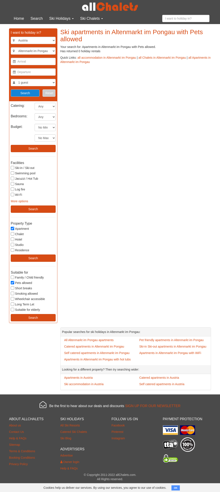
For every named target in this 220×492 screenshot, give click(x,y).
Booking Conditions (22, 457)
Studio (17, 245)
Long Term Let (22, 304)
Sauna (17, 184)
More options (19, 201)
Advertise (66, 455)
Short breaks (21, 288)
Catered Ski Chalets (73, 432)
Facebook (118, 425)
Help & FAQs (17, 438)
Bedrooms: (19, 116)
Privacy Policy (18, 464)
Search (37, 18)
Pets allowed (21, 283)
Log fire (18, 189)
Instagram (118, 438)
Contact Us (16, 432)
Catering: (18, 105)
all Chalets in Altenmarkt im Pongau (162, 57)
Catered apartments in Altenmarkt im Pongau (94, 346)
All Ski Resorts (70, 425)
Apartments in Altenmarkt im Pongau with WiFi (170, 353)
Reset (49, 93)
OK (175, 488)
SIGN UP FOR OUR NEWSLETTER (152, 406)
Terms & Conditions (22, 451)
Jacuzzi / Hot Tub (24, 178)
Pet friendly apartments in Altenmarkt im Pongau (171, 340)
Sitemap (14, 444)
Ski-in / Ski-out (22, 168)
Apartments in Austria (78, 377)
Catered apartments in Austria (159, 377)
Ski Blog (65, 438)
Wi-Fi (16, 194)
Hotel (16, 239)
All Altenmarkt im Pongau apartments (89, 340)
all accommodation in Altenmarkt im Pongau (107, 57)
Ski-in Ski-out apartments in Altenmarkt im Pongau (172, 346)
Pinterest (117, 432)
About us (15, 425)
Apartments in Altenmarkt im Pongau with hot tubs (97, 359)
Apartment (20, 228)
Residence (20, 250)
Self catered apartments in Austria (161, 384)
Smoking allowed (24, 293)
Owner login (69, 462)
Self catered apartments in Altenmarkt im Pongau (97, 353)
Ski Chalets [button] (91, 18)
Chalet (17, 234)
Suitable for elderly (25, 309)
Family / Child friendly (27, 277)
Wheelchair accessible (28, 299)
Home (19, 18)
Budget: (17, 127)
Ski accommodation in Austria (84, 384)
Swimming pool (23, 173)
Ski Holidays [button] (61, 18)
